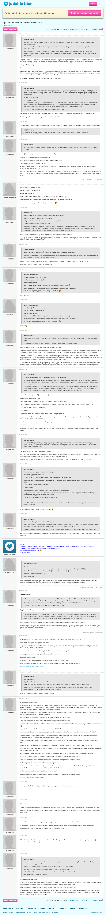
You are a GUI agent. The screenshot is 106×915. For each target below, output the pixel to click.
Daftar (100, 3)
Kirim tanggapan (10, 29)
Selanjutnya (97, 29)
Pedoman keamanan (47, 908)
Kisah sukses (31, 908)
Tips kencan (62, 908)
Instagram (54, 912)
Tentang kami (8, 908)
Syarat (29, 912)
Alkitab (10, 25)
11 (87, 29)
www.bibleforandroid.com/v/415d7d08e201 (32, 666)
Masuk (93, 4)
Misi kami (19, 908)
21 (90, 29)
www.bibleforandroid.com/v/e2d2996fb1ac (32, 777)
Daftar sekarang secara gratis (84, 13)
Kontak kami (83, 908)
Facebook (42, 912)
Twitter (48, 912)
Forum (5, 25)
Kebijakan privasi (19, 912)
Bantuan (73, 908)
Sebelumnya (74, 29)
